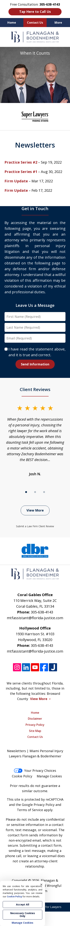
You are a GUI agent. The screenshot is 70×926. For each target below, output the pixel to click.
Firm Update (16, 181)
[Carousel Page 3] (44, 492)
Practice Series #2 (20, 162)
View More (35, 510)
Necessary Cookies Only (22, 914)
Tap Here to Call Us (35, 11)
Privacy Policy (35, 725)
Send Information (35, 364)
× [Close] (41, 884)
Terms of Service (30, 810)
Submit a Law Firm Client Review (35, 526)
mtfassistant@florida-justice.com (35, 617)
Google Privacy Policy (38, 804)
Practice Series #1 (20, 171)
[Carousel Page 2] (35, 492)
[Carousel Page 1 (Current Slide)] (26, 492)
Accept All (22, 904)
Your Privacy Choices (35, 770)
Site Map (35, 731)
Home (11, 23)
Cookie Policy (22, 776)
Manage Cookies (49, 776)
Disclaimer (35, 719)
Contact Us (35, 23)
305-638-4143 (42, 612)
